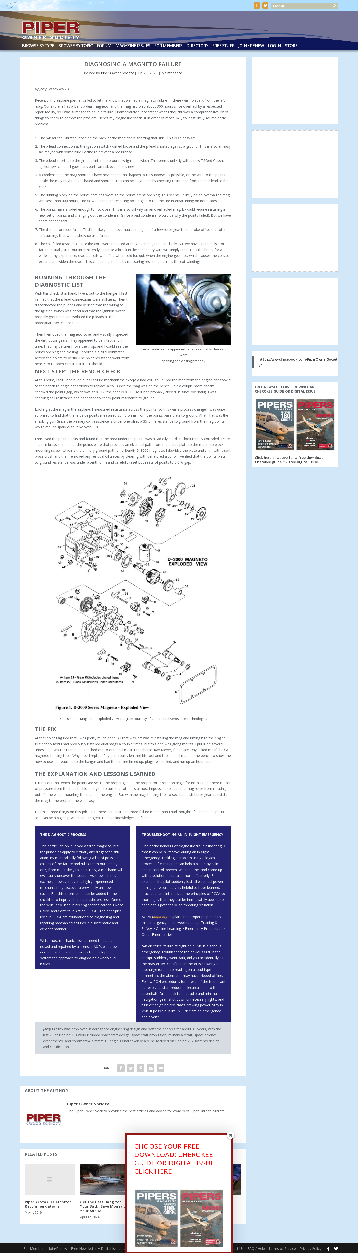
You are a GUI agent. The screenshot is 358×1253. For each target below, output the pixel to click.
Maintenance (171, 72)
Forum (104, 45)
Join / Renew (251, 45)
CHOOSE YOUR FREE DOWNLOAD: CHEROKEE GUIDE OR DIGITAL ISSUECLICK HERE (174, 1160)
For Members (168, 45)
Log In (274, 45)
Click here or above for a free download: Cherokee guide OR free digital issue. (290, 459)
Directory (197, 45)
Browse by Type (38, 45)
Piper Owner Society (117, 72)
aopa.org (160, 916)
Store (291, 45)
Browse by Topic (75, 45)
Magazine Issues (132, 45)
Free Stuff (223, 45)
